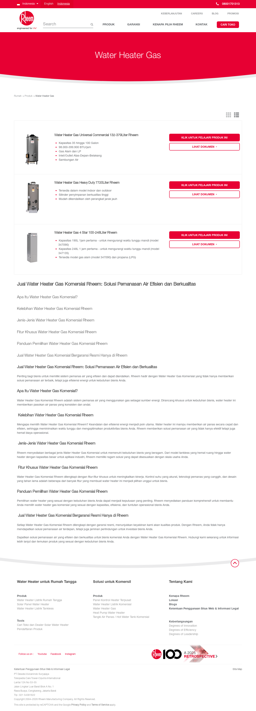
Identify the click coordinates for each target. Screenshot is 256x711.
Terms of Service (100, 705)
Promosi (233, 14)
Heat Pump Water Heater (109, 613)
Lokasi (173, 600)
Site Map (237, 669)
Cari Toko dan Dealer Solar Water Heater (43, 625)
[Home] (27, 20)
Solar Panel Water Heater (33, 604)
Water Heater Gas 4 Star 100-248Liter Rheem (85, 233)
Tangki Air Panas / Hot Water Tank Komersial (121, 617)
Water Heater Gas (104, 608)
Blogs (173, 604)
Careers (197, 14)
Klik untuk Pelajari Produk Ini (204, 138)
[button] (27, 4)
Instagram (70, 654)
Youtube (42, 654)
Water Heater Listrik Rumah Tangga (39, 600)
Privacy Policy (78, 705)
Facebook (56, 654)
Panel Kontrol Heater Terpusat (112, 600)
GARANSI (133, 24)
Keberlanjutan (171, 14)
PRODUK (109, 24)
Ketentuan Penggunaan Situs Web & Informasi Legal (204, 608)
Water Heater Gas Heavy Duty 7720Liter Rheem (86, 183)
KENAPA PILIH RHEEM (168, 24)
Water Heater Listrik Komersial (112, 604)
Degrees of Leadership (183, 634)
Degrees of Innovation (183, 626)
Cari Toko (228, 25)
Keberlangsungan (181, 621)
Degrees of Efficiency (182, 630)
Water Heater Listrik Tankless (35, 608)
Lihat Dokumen (203, 147)
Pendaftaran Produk (29, 629)
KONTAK (201, 24)
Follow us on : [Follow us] (26, 654)
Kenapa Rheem (179, 596)
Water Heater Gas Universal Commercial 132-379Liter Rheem (96, 135)
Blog (215, 14)
